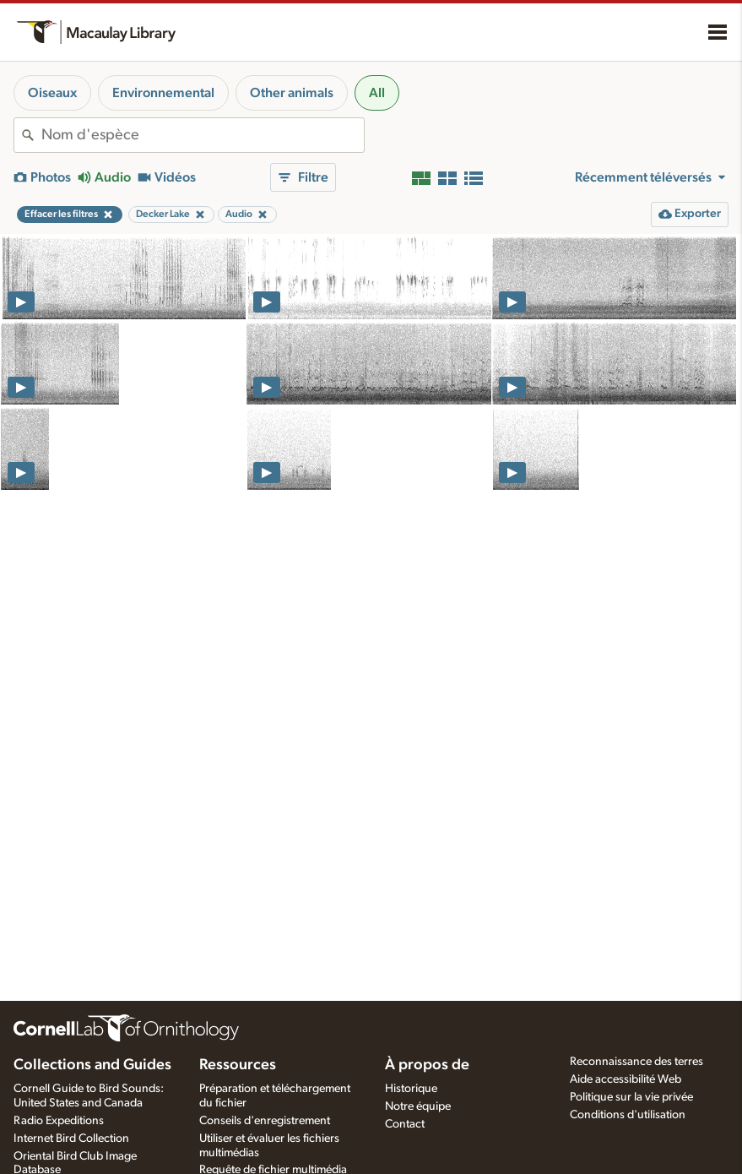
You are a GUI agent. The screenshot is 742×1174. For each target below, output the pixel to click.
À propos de (427, 1065)
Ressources (237, 1065)
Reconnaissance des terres (636, 1062)
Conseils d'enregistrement (264, 1121)
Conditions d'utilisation (627, 1115)
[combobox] (202, 135)
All (377, 93)
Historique (411, 1089)
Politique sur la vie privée (631, 1097)
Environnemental (163, 93)
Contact (405, 1124)
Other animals (291, 93)
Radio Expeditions (59, 1121)
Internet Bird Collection (71, 1138)
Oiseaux (52, 93)
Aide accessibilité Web (625, 1079)
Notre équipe (418, 1106)
